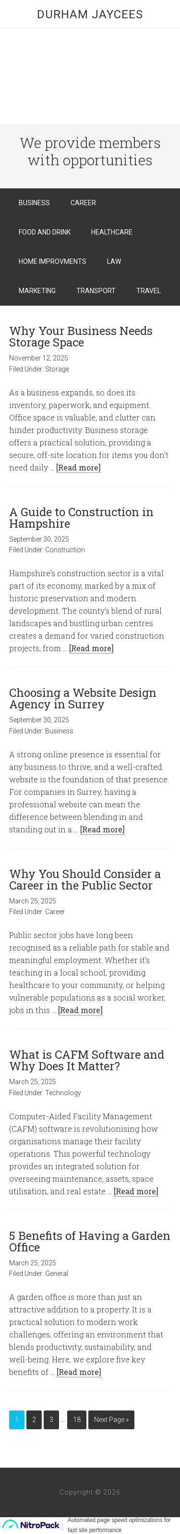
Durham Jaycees (90, 14)
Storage (57, 369)
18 (77, 1419)
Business (59, 731)
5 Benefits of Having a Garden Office (89, 1241)
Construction (65, 550)
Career (55, 911)
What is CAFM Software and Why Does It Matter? (86, 1060)
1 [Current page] (17, 1419)
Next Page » (111, 1419)
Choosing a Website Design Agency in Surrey (82, 698)
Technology (63, 1093)
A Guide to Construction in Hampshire (81, 517)
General (56, 1273)
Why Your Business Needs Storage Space (81, 336)
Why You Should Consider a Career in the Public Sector (85, 879)
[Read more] (78, 467)
